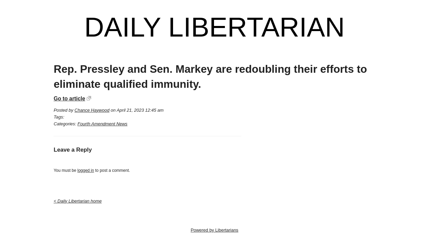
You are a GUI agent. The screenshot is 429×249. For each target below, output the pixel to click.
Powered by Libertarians (215, 230)
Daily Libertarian (214, 27)
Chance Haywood (91, 110)
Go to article (69, 98)
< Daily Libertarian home (78, 201)
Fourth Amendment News (102, 123)
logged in (85, 170)
